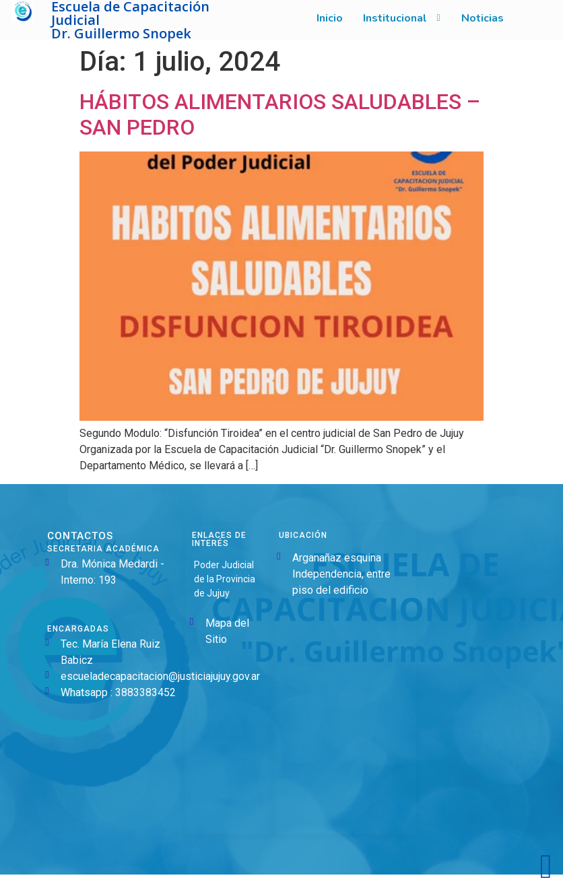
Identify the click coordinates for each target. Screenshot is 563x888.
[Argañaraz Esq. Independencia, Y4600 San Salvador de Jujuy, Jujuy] (344, 718)
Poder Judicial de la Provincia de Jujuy (224, 579)
